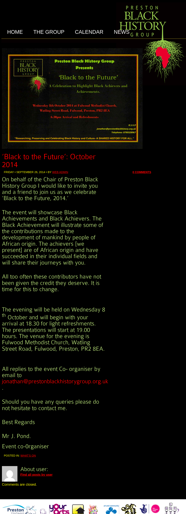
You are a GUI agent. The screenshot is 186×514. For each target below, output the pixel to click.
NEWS (122, 32)
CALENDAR (89, 32)
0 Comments (142, 172)
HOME (15, 32)
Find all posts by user (36, 474)
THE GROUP (49, 32)
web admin (60, 172)
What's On (28, 455)
